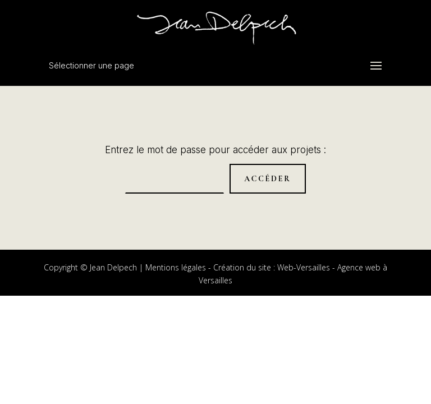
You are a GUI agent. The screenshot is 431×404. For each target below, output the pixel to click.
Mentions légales (175, 267)
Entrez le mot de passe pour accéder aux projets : (215, 149)
